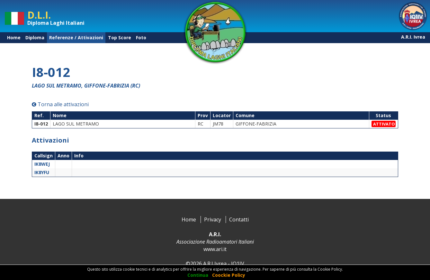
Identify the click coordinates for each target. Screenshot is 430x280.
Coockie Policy (228, 275)
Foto (141, 37)
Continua (197, 275)
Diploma (34, 37)
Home (14, 37)
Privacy (212, 219)
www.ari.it (215, 249)
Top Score (119, 37)
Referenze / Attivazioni (76, 37)
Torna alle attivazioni (60, 104)
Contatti (239, 219)
